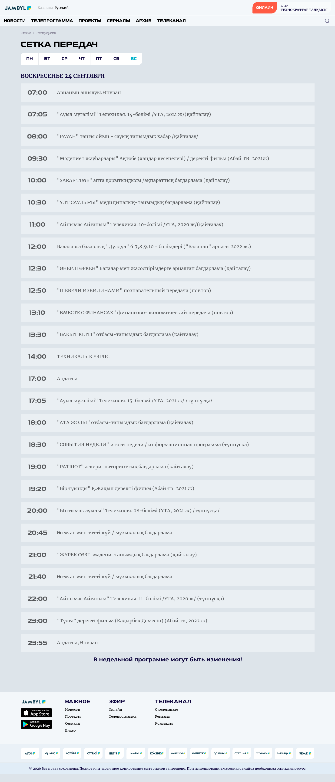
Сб (116, 58)
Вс (134, 58)
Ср (64, 58)
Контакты (164, 731)
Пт (99, 58)
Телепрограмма (52, 21)
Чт (82, 58)
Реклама (162, 724)
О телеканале (166, 717)
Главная (26, 33)
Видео (70, 738)
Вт (47, 58)
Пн (29, 58)
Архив (144, 21)
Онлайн (115, 717)
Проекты (90, 21)
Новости (15, 21)
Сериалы (118, 21)
